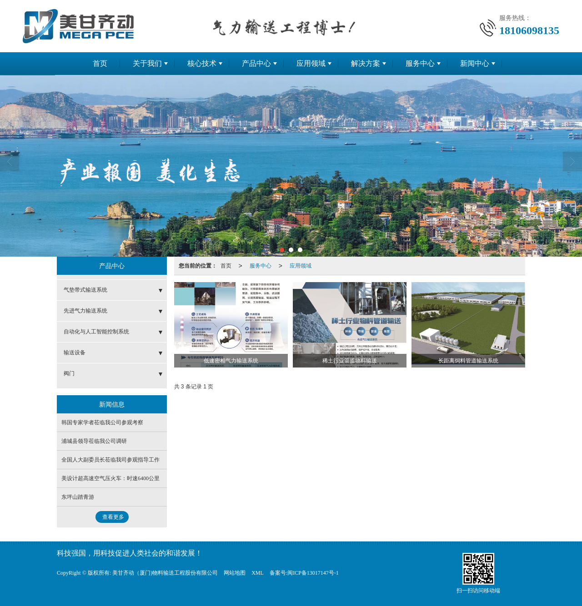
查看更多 (113, 517)
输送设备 (74, 352)
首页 (100, 63)
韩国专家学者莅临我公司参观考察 (102, 422)
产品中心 (256, 63)
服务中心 (420, 63)
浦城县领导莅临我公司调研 (94, 441)
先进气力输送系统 (85, 311)
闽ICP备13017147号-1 (313, 573)
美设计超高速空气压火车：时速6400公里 (110, 478)
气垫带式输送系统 (85, 290)
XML (257, 573)
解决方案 (365, 63)
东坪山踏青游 (77, 497)
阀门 (69, 373)
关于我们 (147, 63)
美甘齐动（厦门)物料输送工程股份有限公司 (165, 573)
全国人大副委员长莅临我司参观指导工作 (110, 460)
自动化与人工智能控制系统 (96, 331)
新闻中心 (474, 63)
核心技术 (201, 63)
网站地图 (235, 573)
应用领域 (311, 63)
